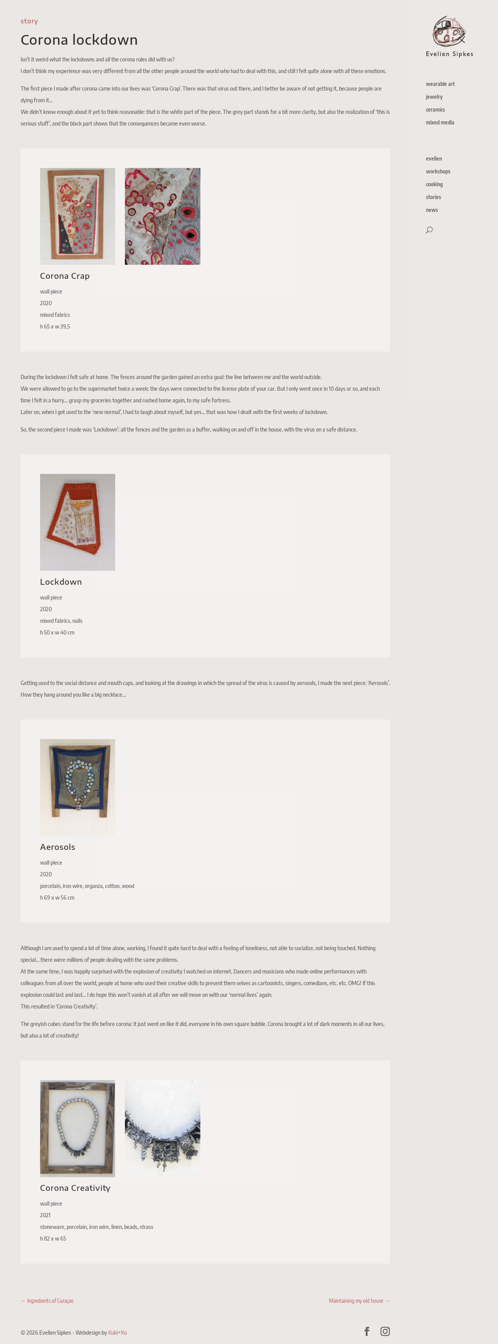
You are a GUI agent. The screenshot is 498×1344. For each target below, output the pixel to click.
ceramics (435, 110)
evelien (434, 159)
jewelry (434, 97)
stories (433, 197)
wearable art (440, 84)
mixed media (440, 123)
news (432, 210)
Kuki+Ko (117, 1332)
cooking (434, 184)
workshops (438, 172)
